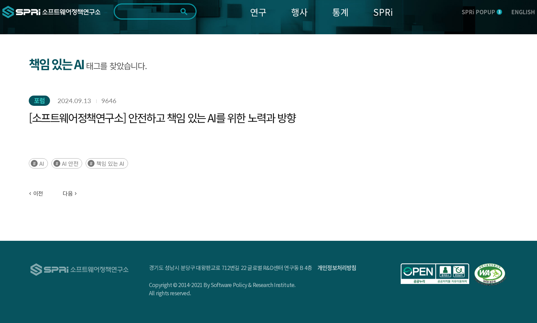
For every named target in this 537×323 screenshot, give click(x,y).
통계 (340, 11)
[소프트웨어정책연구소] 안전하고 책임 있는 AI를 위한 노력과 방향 (162, 117)
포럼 (39, 100)
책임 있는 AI (110, 163)
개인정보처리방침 (337, 267)
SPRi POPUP (482, 12)
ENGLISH (523, 12)
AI (41, 163)
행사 (299, 11)
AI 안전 (70, 163)
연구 (258, 11)
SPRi (383, 11)
